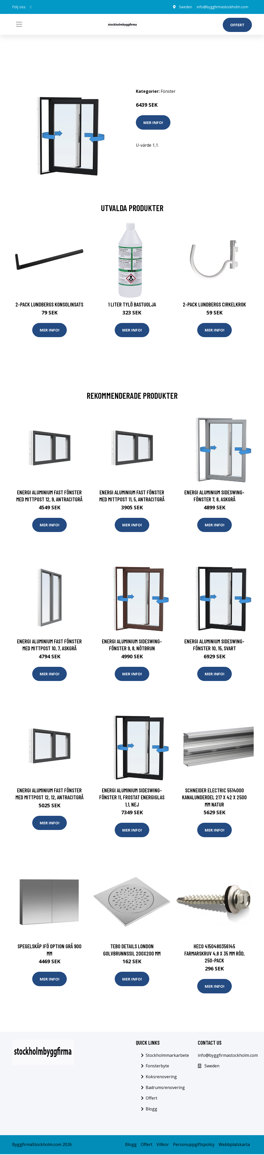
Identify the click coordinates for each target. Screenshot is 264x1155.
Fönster (168, 91)
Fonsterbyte (157, 1067)
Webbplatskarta (234, 1145)
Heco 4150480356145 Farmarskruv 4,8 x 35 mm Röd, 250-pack (214, 954)
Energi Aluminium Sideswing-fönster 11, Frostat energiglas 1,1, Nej (131, 797)
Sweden (183, 6)
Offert (237, 24)
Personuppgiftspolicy (193, 1145)
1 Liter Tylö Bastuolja (132, 304)
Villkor (162, 1145)
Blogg (151, 1109)
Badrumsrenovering (165, 1088)
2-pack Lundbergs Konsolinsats (49, 304)
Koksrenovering (161, 1077)
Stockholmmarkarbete (167, 1056)
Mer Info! (153, 122)
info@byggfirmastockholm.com (221, 6)
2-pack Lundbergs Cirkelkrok (214, 304)
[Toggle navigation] (19, 24)
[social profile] (31, 7)
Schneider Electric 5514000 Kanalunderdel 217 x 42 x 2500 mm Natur (214, 797)
